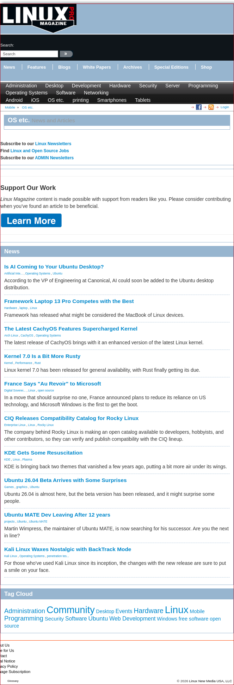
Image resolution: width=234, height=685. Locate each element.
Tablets (142, 100)
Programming (203, 85)
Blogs (64, 67)
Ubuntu (57, 273)
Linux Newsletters (53, 143)
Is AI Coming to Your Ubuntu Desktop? (54, 267)
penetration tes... (58, 556)
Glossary (13, 681)
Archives (132, 67)
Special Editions (171, 67)
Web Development (132, 619)
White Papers (97, 67)
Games (9, 487)
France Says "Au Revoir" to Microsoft (52, 384)
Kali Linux (10, 556)
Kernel (8, 363)
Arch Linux (11, 335)
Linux (33, 308)
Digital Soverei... (15, 390)
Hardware (120, 85)
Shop (206, 67)
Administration (21, 85)
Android (14, 100)
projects (9, 521)
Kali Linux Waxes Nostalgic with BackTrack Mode (67, 549)
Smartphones (112, 100)
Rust (38, 363)
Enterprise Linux (15, 425)
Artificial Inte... (13, 273)
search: (7, 45)
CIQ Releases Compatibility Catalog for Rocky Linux (71, 418)
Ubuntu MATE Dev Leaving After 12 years (57, 515)
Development (86, 85)
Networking (96, 92)
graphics (21, 487)
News (9, 67)
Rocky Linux (46, 425)
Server (172, 85)
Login (225, 107)
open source (46, 390)
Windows (167, 619)
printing (81, 100)
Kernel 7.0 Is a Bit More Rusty (42, 356)
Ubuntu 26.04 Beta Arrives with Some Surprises (65, 480)
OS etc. (56, 100)
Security (148, 85)
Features (36, 67)
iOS (35, 100)
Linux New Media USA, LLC (210, 681)
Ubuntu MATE (38, 521)
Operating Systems (27, 92)
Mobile (197, 611)
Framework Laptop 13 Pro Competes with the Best (69, 301)
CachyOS (27, 335)
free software (194, 619)
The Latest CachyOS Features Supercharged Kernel (70, 329)
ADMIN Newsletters (54, 157)
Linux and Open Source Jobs (40, 150)
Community (71, 610)
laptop (23, 308)
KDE (7, 459)
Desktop (54, 85)
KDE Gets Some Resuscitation (43, 453)
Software (65, 92)
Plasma (27, 459)
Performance (23, 363)
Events (124, 611)
